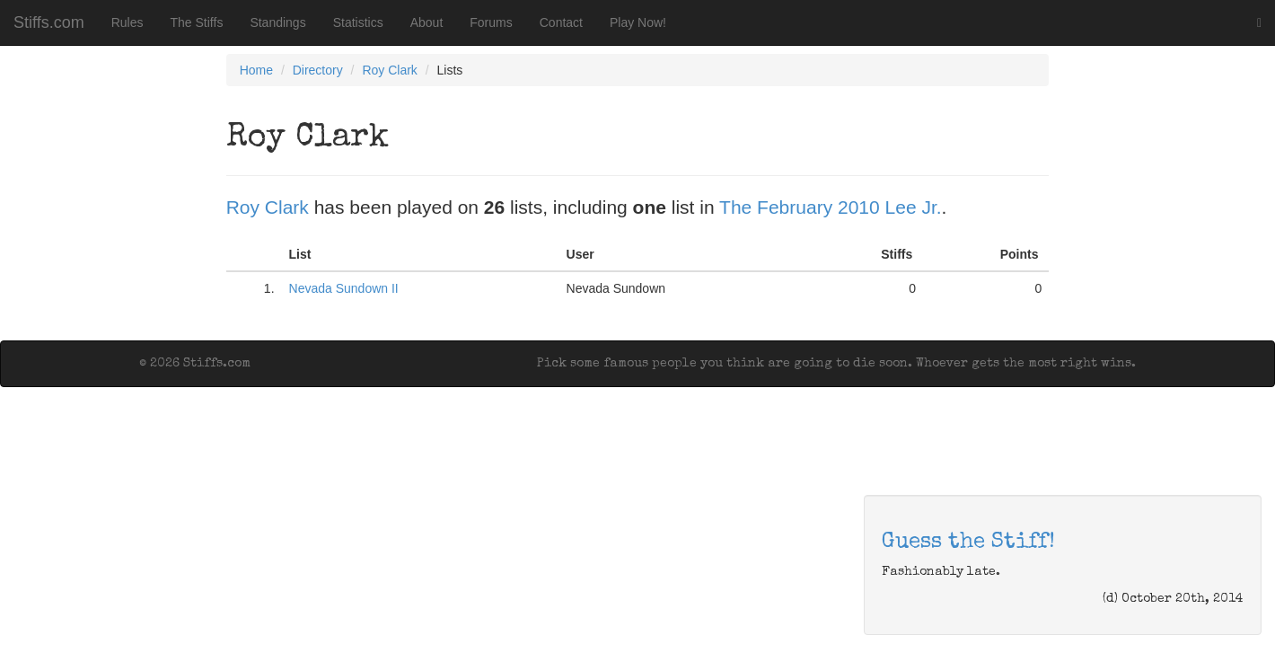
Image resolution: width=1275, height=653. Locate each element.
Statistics (358, 22)
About (427, 22)
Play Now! (638, 22)
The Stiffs (197, 22)
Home (256, 70)
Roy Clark (389, 70)
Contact (561, 22)
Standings (277, 22)
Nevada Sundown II (344, 288)
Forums (491, 22)
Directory (318, 70)
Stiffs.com (48, 22)
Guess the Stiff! (968, 542)
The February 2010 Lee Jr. (830, 207)
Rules (127, 22)
